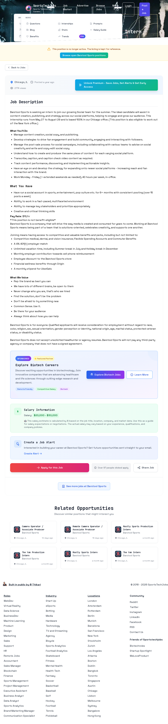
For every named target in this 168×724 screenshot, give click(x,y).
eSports (50, 605)
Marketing (10, 635)
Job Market (67, 7)
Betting (50, 610)
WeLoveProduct (139, 655)
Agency (50, 635)
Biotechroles (137, 645)
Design (8, 630)
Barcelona (94, 625)
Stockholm (94, 640)
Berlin (91, 615)
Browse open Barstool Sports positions (84, 55)
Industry (51, 595)
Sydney (92, 705)
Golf (48, 695)
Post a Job (144, 9)
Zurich (91, 645)
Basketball (52, 685)
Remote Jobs (12, 655)
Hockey (50, 700)
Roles (7, 595)
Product (8, 625)
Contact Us (136, 632)
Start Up (51, 600)
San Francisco (96, 630)
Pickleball (51, 715)
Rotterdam (94, 610)
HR (5, 650)
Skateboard (53, 655)
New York (93, 635)
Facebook (136, 622)
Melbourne (94, 700)
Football (51, 705)
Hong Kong (94, 715)
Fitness (50, 660)
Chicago (92, 690)
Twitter (134, 607)
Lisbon (92, 695)
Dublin (91, 665)
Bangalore (94, 710)
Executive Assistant (15, 690)
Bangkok (93, 670)
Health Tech (53, 670)
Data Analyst (11, 700)
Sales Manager (12, 665)
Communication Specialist (19, 715)
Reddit (134, 602)
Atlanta (92, 655)
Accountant (11, 660)
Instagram (136, 612)
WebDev (8, 600)
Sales (7, 640)
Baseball (51, 690)
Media (49, 615)
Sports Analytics (14, 705)
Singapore (94, 680)
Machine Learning (14, 620)
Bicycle (50, 640)
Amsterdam (94, 605)
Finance (8, 675)
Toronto (93, 675)
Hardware (51, 620)
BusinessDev (11, 615)
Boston (92, 660)
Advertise (83, 5)
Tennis (50, 710)
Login (128, 5)
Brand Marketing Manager (19, 710)
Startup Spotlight (141, 650)
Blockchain (10, 670)
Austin (91, 685)
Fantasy (50, 675)
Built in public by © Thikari (25, 584)
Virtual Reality (12, 605)
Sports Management (16, 680)
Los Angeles (95, 650)
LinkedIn (135, 617)
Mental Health (54, 665)
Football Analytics (56, 650)
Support (9, 645)
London (92, 600)
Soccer (50, 680)
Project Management (16, 685)
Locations (94, 595)
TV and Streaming (56, 630)
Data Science (11, 610)
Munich (92, 620)
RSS (132, 627)
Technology (53, 625)
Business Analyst (14, 695)
